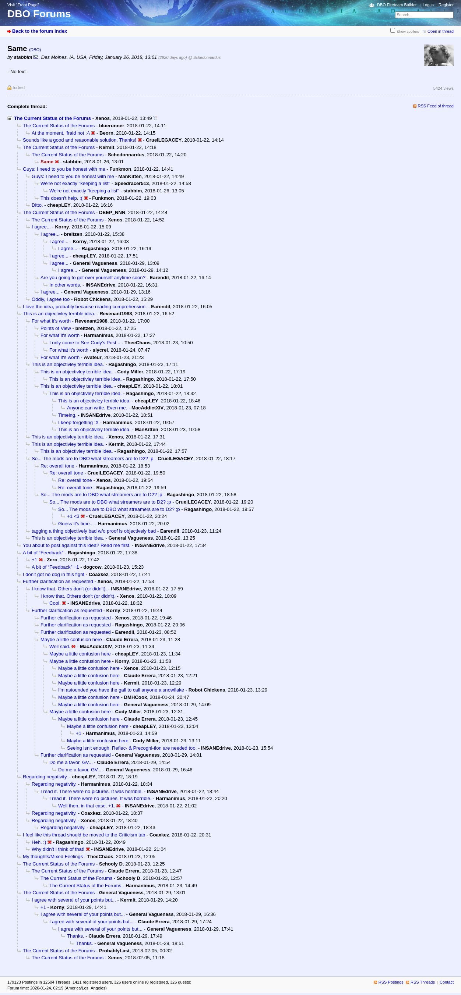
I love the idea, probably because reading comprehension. (85, 306)
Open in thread (440, 31)
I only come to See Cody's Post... (84, 342)
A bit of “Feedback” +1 (55, 567)
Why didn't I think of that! (58, 849)
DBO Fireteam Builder (397, 5)
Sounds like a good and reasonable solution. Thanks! (79, 140)
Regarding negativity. (45, 776)
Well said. (59, 646)
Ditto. (37, 205)
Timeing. (67, 415)
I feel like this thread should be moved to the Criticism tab (84, 835)
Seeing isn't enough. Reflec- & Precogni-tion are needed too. (132, 748)
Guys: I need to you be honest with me (64, 169)
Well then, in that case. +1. (86, 806)
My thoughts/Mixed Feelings (53, 856)
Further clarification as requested (58, 581)
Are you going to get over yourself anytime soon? (93, 277)
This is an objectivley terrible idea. (59, 313)
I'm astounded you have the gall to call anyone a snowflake (121, 690)
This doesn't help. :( (61, 198)
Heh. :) (39, 842)
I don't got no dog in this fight (53, 574)
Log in (428, 5)
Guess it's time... (76, 523)
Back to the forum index (39, 31)
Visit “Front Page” (23, 5)
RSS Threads (423, 982)
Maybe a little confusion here (71, 639)
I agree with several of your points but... (74, 900)
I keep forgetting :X (78, 422)
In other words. (65, 285)
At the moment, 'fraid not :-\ (61, 133)
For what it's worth (51, 321)
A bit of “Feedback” (43, 552)
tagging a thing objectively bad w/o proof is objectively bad (94, 531)
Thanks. (75, 936)
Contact (447, 982)
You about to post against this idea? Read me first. (76, 545)
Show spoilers (408, 31)
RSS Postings (391, 982)
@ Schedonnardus (204, 57)
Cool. (55, 603)
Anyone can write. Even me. (97, 408)
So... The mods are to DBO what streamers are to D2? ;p (93, 458)
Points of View (56, 328)
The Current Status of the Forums (52, 118)
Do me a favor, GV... (71, 762)
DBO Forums (39, 13)
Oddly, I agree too (51, 299)
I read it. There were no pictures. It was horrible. (91, 791)
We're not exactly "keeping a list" (75, 183)
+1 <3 (73, 516)
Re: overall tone (57, 466)
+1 (34, 559)
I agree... (41, 227)
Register (446, 5)
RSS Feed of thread (436, 106)
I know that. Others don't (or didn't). (69, 588)
